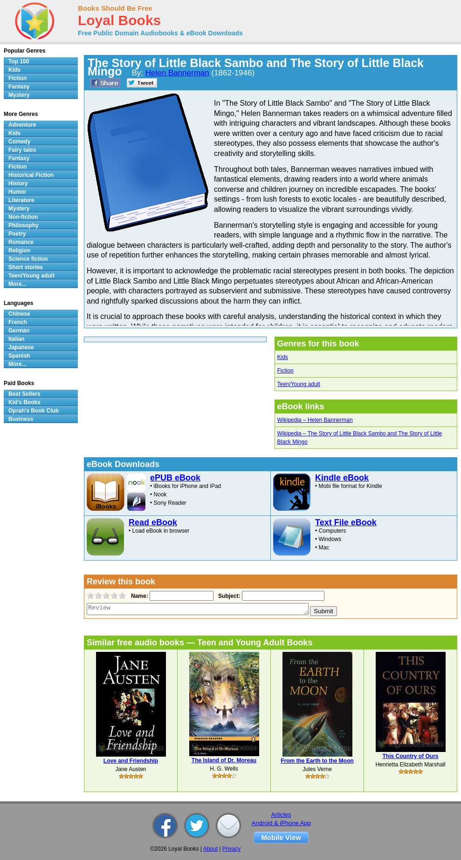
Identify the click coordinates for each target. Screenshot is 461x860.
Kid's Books (24, 402)
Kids (282, 357)
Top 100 (18, 61)
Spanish (19, 355)
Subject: (228, 596)
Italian (16, 339)
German (18, 330)
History (18, 183)
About (210, 849)
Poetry (17, 233)
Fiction (285, 370)
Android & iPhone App (281, 822)
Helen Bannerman (177, 72)
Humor (17, 192)
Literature (21, 200)
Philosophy (23, 225)
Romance (21, 242)
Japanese (21, 347)
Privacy (231, 849)
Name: (139, 596)
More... (17, 284)
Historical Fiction (31, 175)
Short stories (25, 267)
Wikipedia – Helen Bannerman (315, 420)
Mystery (18, 95)
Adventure (22, 125)
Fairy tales (22, 150)
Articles (281, 814)
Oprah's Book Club (33, 410)
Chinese (19, 314)
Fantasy (18, 86)
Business (20, 419)
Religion (19, 250)
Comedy (19, 141)
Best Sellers (24, 394)
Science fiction (28, 259)
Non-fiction (23, 217)
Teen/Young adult (298, 384)
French (17, 322)
